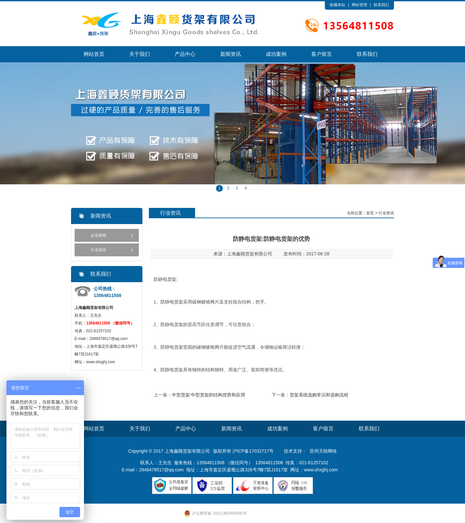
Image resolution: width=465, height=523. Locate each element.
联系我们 (381, 5)
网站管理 (359, 5)
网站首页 (94, 54)
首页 (370, 213)
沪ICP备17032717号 (253, 451)
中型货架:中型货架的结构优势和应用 (208, 394)
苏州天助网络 (323, 451)
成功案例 (276, 54)
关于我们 (139, 54)
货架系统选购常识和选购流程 (319, 394)
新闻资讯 (230, 54)
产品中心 (185, 54)
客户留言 (321, 54)
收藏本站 (337, 5)
